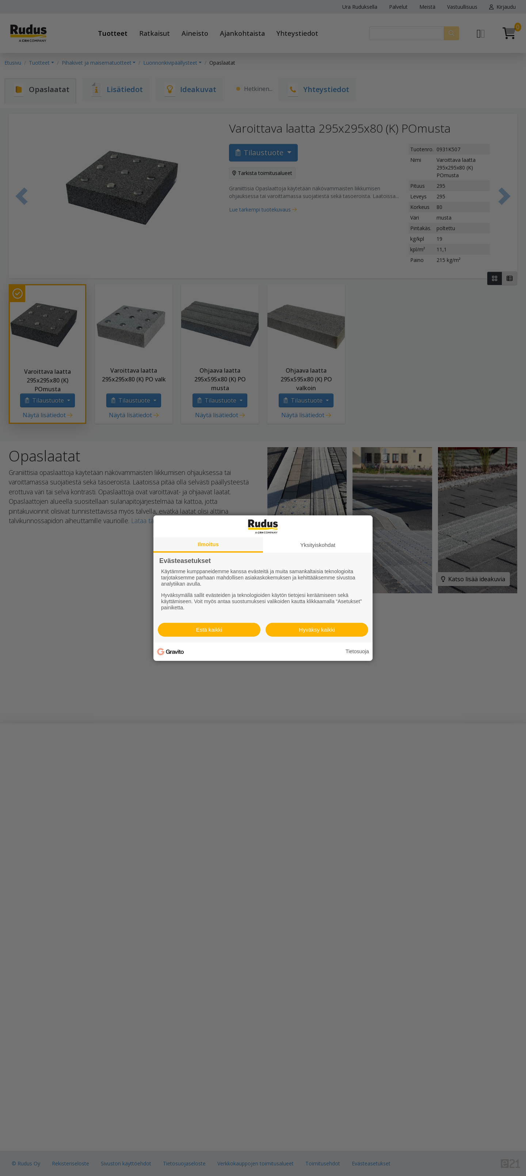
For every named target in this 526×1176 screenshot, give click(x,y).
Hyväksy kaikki (317, 630)
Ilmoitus (208, 544)
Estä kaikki (209, 630)
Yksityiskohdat (317, 544)
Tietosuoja (357, 651)
